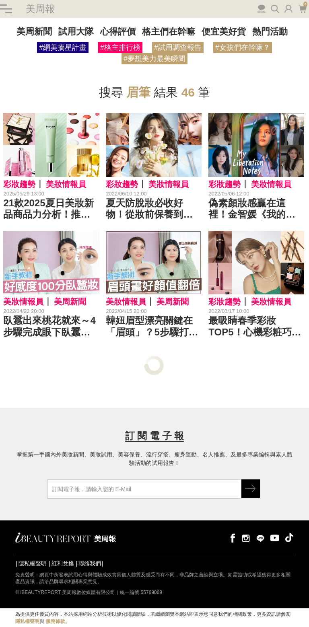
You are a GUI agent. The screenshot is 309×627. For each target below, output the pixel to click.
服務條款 (55, 621)
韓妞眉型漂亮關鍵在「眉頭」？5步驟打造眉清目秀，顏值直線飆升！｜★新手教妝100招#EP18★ (152, 326)
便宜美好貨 (224, 32)
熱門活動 (270, 32)
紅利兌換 (63, 563)
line (260, 537)
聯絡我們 (89, 563)
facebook (231, 537)
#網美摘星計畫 (63, 47)
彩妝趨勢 (19, 184)
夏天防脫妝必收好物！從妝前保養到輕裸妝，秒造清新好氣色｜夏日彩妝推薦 (149, 209)
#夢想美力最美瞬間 (154, 59)
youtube (274, 537)
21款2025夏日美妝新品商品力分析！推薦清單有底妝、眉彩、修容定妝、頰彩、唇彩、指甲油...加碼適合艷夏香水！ (50, 209)
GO (250, 488)
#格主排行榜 (120, 47)
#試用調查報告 (178, 47)
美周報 (40, 8)
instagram (245, 537)
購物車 (302, 8)
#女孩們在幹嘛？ (242, 47)
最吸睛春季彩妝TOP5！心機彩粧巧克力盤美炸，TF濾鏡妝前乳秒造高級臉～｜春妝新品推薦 (254, 326)
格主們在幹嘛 (168, 32)
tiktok (289, 537)
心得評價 (118, 32)
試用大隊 (76, 32)
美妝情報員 (66, 184)
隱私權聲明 (33, 563)
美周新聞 (34, 32)
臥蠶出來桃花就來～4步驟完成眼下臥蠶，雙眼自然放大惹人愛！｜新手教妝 (49, 326)
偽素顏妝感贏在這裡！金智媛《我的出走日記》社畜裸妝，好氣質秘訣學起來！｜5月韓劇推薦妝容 (251, 209)
